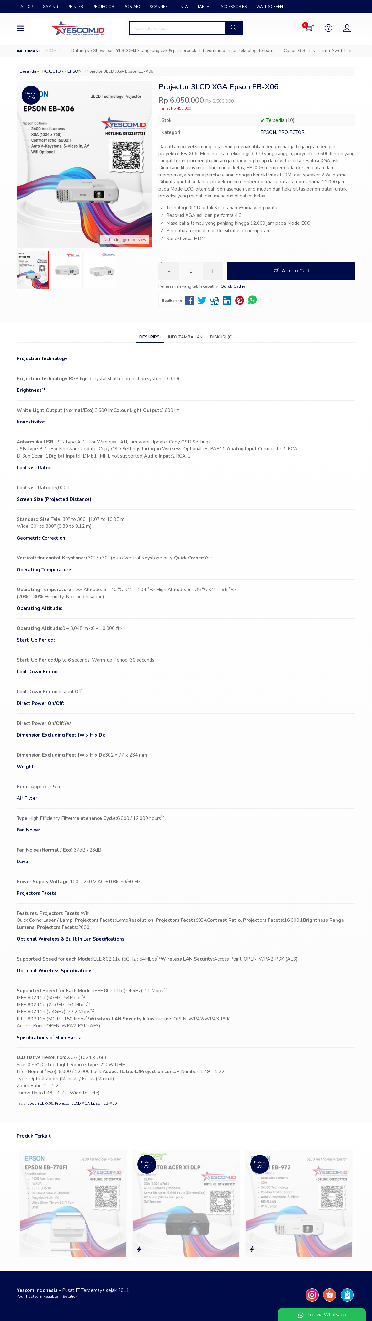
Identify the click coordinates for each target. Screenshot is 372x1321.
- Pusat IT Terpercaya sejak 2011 (73, 1290)
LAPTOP (25, 6)
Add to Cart (291, 270)
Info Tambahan (185, 337)
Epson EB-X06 (40, 1103)
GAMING (50, 6)
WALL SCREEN (269, 6)
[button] (234, 28)
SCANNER (159, 6)
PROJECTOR (103, 6)
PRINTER (75, 6)
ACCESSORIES (234, 6)
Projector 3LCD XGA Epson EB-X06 (86, 1103)
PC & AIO (132, 6)
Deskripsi (150, 337)
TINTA (182, 6)
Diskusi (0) (221, 337)
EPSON (268, 132)
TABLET (204, 6)
